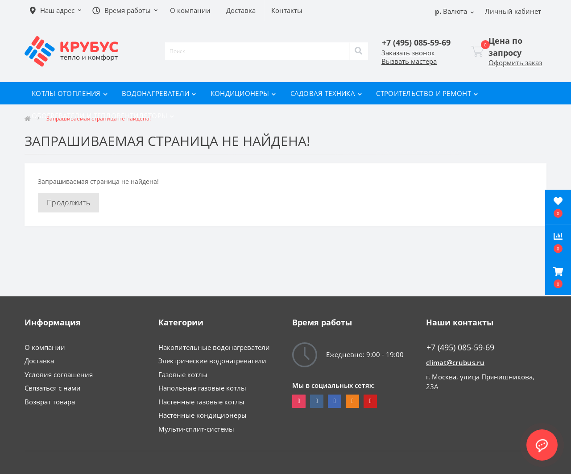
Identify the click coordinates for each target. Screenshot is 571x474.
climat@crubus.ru (455, 362)
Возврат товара (50, 401)
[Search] (358, 51)
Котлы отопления (70, 93)
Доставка (39, 360)
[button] (558, 277)
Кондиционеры (243, 93)
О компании (45, 347)
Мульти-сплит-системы (196, 428)
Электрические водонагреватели (212, 360)
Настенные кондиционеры (202, 415)
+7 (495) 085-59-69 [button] (460, 347)
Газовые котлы (182, 374)
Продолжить (68, 203)
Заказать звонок (408, 52)
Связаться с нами (53, 387)
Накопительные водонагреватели (214, 347)
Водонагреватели (159, 93)
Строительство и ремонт (427, 93)
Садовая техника (326, 93)
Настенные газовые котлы (201, 401)
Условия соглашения (59, 374)
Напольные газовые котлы (202, 387)
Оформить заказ (515, 62)
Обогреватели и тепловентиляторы (103, 115)
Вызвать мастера (409, 61)
